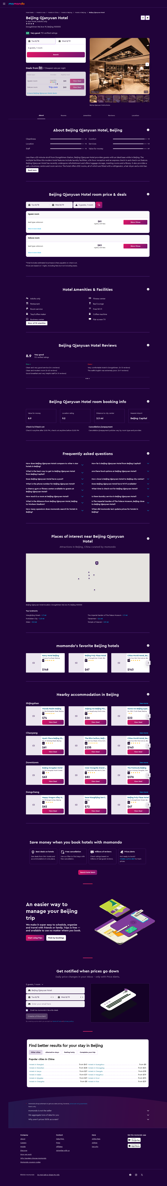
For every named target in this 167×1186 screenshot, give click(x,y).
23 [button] (45, 87)
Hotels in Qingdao (36, 1078)
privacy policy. (69, 1021)
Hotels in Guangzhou (96, 1064)
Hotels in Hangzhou (95, 1075)
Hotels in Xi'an (93, 1081)
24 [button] (50, 87)
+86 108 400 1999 (33, 30)
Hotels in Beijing (66, 12)
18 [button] (56, 81)
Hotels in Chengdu (95, 1071)
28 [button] (74, 87)
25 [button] (56, 87)
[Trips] (4, 33)
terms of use (57, 1021)
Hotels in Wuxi (93, 1078)
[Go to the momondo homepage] (16, 3)
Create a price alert (127, 859)
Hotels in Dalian (35, 1075)
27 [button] (68, 87)
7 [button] (73, 70)
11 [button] (56, 75)
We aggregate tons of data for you (89, 1115)
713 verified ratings (49, 33)
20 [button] (68, 81)
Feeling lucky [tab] (69, 1052)
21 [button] (74, 81)
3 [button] (50, 70)
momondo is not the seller (89, 1110)
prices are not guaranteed (78, 1103)
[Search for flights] (4, 11)
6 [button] (67, 70)
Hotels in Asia (40, 12)
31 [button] (50, 93)
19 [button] (62, 81)
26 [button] (62, 87)
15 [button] (79, 75)
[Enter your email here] (58, 1004)
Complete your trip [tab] (87, 1052)
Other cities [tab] (35, 1052)
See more (144, 703)
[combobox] (58, 990)
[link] (53, 722)
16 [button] (45, 81)
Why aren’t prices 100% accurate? (89, 1119)
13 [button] (68, 75)
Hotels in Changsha (36, 1081)
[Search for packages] (4, 26)
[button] (4, 3)
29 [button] (79, 87)
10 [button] (50, 75)
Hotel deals (30, 12)
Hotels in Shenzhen (36, 1068)
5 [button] (62, 70)
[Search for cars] (4, 21)
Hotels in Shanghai (36, 1064)
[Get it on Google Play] (134, 1140)
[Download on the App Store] (134, 1146)
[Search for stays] (4, 16)
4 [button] (56, 70)
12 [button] (62, 75)
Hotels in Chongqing (96, 1068)
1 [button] (79, 64)
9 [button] (44, 75)
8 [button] (79, 70)
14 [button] (74, 75)
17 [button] (50, 81)
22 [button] (79, 81)
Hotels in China (53, 12)
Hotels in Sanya (35, 1071)
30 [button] (45, 93)
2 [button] (44, 70)
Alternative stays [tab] (52, 1052)
